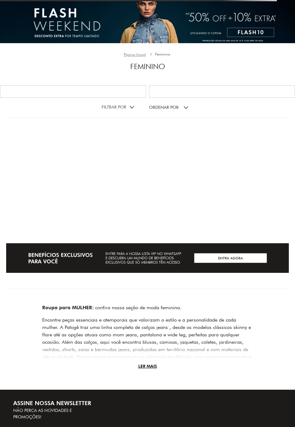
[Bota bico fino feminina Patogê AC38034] (53, 132)
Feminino (162, 54)
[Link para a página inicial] (135, 54)
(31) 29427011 (171, 379)
